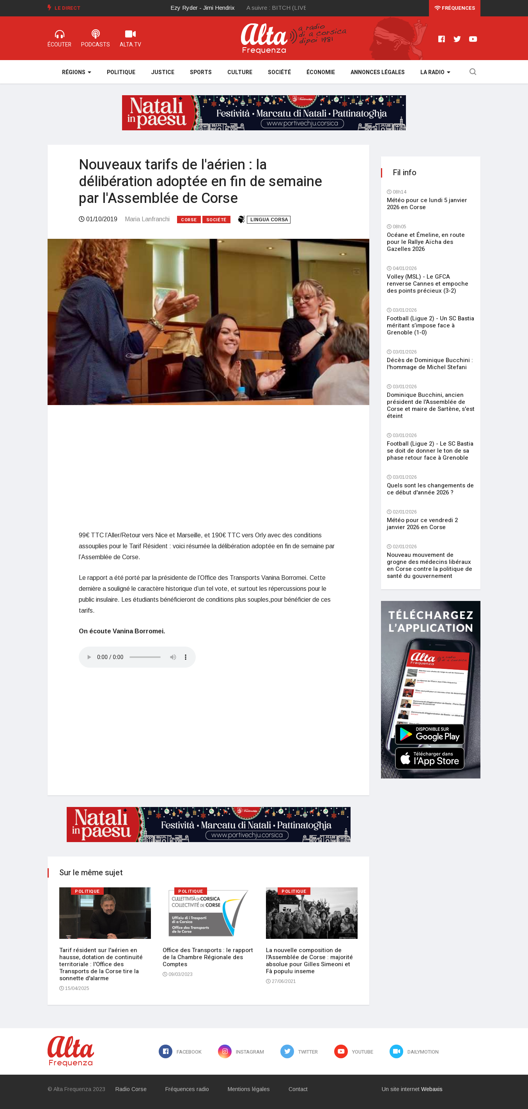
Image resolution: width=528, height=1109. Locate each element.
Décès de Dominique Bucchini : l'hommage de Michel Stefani (430, 363)
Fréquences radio (187, 1089)
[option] (209, 7)
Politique (121, 72)
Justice (162, 72)
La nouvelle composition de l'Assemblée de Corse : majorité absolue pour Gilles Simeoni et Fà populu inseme (309, 961)
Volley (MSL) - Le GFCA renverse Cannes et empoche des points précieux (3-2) (427, 283)
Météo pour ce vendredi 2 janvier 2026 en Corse (422, 523)
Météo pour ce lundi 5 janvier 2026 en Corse (427, 203)
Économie (321, 72)
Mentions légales (249, 1089)
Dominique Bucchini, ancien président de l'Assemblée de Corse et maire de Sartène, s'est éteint (431, 405)
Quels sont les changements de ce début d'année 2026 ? (430, 489)
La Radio (435, 72)
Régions (76, 72)
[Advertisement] (208, 467)
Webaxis (432, 1089)
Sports (201, 72)
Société (279, 72)
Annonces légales (378, 72)
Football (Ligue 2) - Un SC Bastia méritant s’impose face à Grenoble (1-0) (430, 325)
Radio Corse (131, 1089)
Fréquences (454, 8)
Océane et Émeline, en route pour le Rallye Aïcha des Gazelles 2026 (426, 242)
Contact (298, 1089)
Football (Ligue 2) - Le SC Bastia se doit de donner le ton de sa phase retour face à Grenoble (430, 450)
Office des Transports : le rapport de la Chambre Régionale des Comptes (208, 957)
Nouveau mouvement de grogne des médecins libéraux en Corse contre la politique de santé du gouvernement (429, 565)
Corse (189, 220)
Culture (239, 72)
